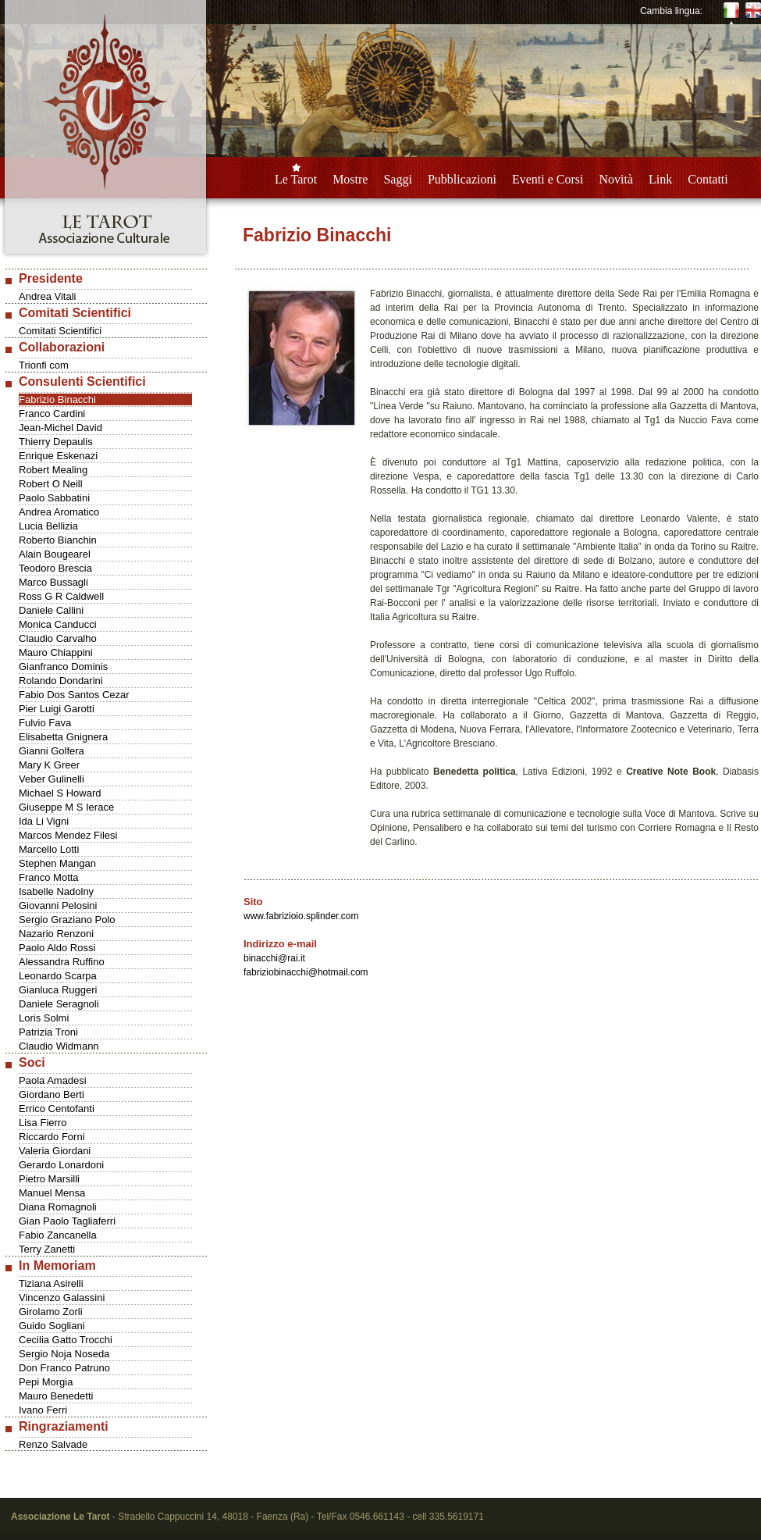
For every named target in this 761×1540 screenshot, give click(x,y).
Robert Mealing (53, 470)
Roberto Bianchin (58, 540)
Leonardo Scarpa (58, 976)
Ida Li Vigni (44, 821)
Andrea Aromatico (59, 512)
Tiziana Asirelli (51, 1283)
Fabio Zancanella (58, 1235)
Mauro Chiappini (56, 652)
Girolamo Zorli (51, 1311)
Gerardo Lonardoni (61, 1165)
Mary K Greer (49, 765)
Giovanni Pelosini (58, 905)
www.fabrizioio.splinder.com (301, 916)
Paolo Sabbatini (54, 498)
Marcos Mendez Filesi (68, 835)
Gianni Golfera (51, 751)
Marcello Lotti (49, 849)
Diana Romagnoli (58, 1207)
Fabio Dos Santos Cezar (74, 694)
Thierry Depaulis (56, 441)
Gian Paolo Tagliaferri (67, 1221)
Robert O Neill (51, 484)
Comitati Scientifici (60, 331)
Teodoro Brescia (55, 568)
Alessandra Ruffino (62, 962)
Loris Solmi (44, 1018)
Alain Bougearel (55, 554)
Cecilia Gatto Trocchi (65, 1340)
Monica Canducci (58, 624)
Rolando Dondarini (61, 680)
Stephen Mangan (57, 863)
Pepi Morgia (46, 1382)
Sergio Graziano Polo (67, 919)
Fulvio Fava (45, 723)
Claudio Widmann (59, 1046)
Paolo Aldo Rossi (57, 948)
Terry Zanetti (47, 1249)
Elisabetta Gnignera (63, 737)
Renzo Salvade (53, 1444)
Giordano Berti (51, 1094)
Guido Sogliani (52, 1325)
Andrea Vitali (47, 296)
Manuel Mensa (52, 1193)
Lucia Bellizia (48, 526)
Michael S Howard (60, 793)
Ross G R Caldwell (61, 596)
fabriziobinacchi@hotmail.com (306, 972)
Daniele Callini (51, 610)
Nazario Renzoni (56, 933)
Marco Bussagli (53, 582)
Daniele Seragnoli (59, 1004)
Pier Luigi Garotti (56, 709)
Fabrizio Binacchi (57, 399)
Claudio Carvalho (58, 638)
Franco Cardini (52, 413)
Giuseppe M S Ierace (66, 807)
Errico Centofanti (56, 1108)
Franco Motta (49, 877)
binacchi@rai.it (274, 958)
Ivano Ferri (43, 1410)
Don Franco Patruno (64, 1368)
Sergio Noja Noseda (64, 1354)
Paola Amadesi (53, 1080)
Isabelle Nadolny (56, 891)
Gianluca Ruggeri (58, 990)
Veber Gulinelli (51, 779)
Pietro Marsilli (49, 1179)
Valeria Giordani (55, 1151)
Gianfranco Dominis (63, 666)
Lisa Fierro (42, 1122)
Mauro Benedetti (56, 1396)
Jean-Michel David (60, 427)
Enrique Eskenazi (58, 456)
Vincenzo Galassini (62, 1297)
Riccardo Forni (52, 1137)
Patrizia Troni (48, 1032)
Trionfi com (44, 365)
